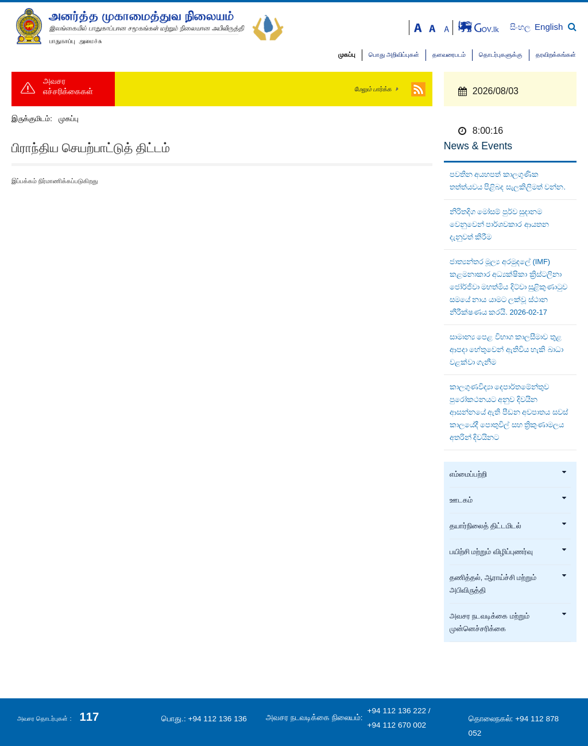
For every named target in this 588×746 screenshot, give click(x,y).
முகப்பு (346, 55)
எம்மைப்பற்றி (508, 474)
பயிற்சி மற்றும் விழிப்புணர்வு (508, 552)
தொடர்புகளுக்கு (501, 55)
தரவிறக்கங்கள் (556, 55)
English (549, 27)
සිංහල (521, 27)
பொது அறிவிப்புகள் (394, 55)
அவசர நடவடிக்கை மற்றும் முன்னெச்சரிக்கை (508, 622)
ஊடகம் (508, 500)
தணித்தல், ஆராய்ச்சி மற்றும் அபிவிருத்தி (508, 584)
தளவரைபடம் (449, 55)
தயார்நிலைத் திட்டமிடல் (508, 526)
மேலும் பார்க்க (373, 89)
